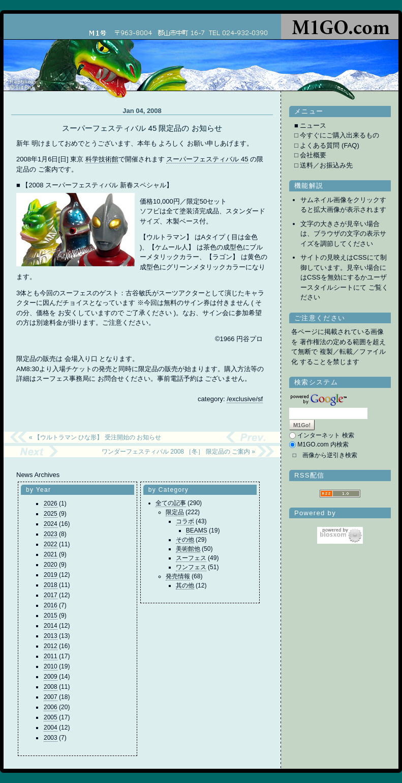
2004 (50, 727)
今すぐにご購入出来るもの (339, 135)
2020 (50, 564)
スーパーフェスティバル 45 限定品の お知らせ (142, 128)
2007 (50, 697)
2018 (50, 585)
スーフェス (191, 558)
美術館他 (188, 548)
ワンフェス (191, 567)
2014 (50, 625)
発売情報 (178, 576)
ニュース (313, 125)
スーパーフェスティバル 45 (207, 159)
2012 (50, 646)
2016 (50, 605)
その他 (185, 539)
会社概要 (313, 155)
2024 (50, 523)
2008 (50, 686)
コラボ (185, 521)
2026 (50, 503)
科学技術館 (101, 159)
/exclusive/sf (245, 399)
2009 (50, 676)
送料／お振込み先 (326, 165)
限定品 (175, 512)
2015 (50, 615)
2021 (50, 554)
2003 (50, 737)
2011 (50, 656)
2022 (50, 544)
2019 (50, 574)
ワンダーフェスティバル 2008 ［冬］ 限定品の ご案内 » (178, 451)
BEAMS (196, 530)
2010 (50, 666)
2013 (50, 635)
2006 (50, 707)
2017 (50, 595)
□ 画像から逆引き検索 (325, 455)
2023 (50, 534)
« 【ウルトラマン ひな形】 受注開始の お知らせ (95, 437)
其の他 (185, 585)
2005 (50, 717)
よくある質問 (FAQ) (329, 145)
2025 (50, 513)
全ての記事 (171, 503)
